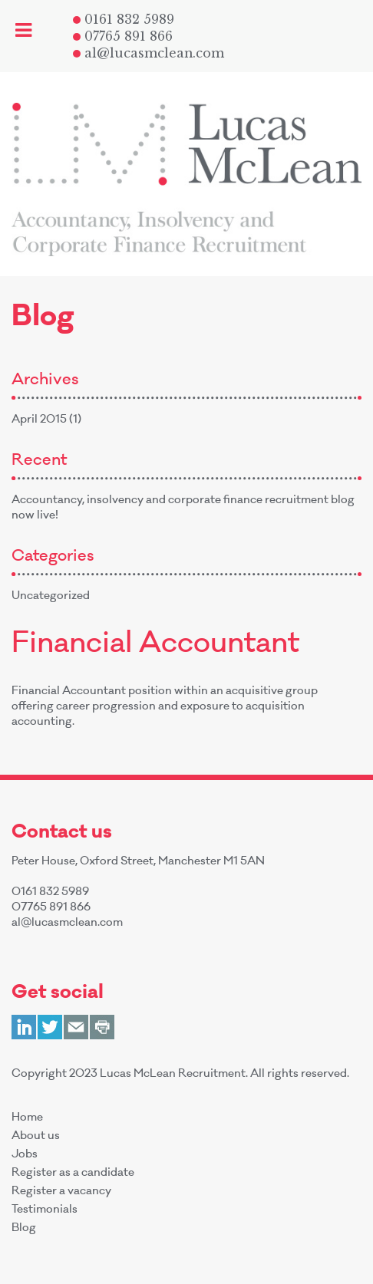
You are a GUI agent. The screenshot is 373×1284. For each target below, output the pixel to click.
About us (36, 1136)
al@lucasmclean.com (149, 53)
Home (27, 1118)
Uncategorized (51, 596)
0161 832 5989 (123, 19)
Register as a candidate (73, 1173)
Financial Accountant (155, 646)
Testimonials (45, 1210)
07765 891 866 (123, 36)
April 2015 (39, 420)
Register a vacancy (61, 1192)
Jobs (25, 1155)
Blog (24, 1228)
